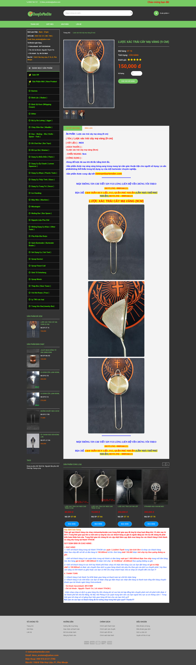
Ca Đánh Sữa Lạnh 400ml (50, 372)
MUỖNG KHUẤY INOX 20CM (49, 411)
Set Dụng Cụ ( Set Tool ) (40, 252)
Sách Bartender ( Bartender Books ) (41, 244)
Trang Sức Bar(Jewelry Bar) (41, 306)
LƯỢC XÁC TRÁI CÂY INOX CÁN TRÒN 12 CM (75, 507)
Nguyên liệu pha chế (52, 466)
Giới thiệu (50, 24)
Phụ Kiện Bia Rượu (38, 236)
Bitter (32, 114)
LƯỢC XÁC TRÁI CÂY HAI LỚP (128, 506)
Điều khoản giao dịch (143, 629)
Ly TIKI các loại (36, 299)
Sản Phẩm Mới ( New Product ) (43, 82)
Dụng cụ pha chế (32, 466)
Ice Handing (35, 193)
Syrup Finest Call (37, 266)
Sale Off (34, 75)
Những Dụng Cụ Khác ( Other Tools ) (42, 228)
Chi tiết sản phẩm (73, 128)
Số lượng (121, 73)
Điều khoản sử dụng (143, 626)
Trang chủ (30, 626)
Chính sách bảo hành (107, 635)
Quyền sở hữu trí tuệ (143, 635)
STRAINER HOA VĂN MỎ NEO (154, 506)
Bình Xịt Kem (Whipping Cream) (40, 105)
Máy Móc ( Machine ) (39, 200)
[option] (67, 114)
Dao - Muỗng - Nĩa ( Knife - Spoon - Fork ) (41, 135)
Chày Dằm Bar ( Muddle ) (40, 127)
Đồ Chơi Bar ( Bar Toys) (40, 143)
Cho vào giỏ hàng (128, 81)
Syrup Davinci (36, 259)
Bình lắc (41, 466)
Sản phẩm (64, 24)
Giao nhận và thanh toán (71, 629)
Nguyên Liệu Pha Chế (39, 220)
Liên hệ (29, 632)
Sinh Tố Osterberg (37, 272)
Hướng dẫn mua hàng (70, 626)
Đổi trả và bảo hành (69, 632)
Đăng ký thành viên (69, 635)
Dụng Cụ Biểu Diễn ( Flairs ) (41, 157)
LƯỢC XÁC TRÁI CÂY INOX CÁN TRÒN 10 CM (101, 507)
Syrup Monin (35, 279)
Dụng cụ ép (37, 468)
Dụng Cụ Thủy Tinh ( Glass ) (42, 179)
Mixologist (34, 206)
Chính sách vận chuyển (107, 629)
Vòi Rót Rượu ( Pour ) (39, 293)
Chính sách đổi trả (106, 632)
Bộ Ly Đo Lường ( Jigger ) (40, 120)
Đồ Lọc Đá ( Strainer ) (39, 150)
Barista (33, 91)
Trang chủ (34, 24)
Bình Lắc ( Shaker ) (38, 97)
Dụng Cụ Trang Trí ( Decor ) (41, 186)
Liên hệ (78, 24)
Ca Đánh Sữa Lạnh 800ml (50, 393)
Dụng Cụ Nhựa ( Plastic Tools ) (43, 173)
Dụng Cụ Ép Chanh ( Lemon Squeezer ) (41, 164)
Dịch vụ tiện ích (141, 632)
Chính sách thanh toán (107, 626)
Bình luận (88, 128)
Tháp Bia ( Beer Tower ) (40, 286)
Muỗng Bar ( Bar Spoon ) (40, 213)
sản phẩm (164, 13)
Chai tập (29, 468)
